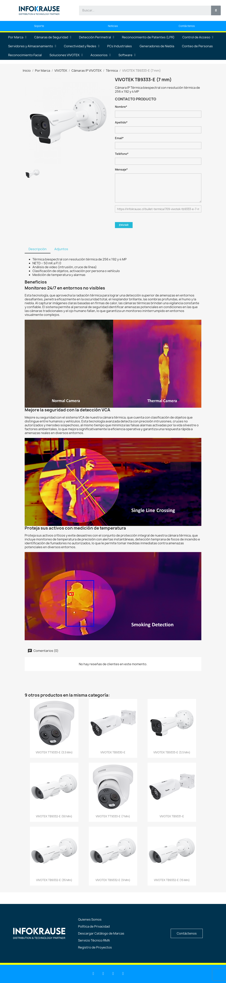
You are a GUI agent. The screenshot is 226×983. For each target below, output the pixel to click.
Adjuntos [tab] (61, 249)
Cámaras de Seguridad (52, 37)
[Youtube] (103, 973)
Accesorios (100, 55)
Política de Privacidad (94, 926)
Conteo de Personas (197, 46)
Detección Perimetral (96, 37)
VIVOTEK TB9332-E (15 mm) (172, 880)
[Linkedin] (93, 973)
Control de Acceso (197, 37)
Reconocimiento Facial (25, 55)
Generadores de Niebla (157, 46)
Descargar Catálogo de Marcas (101, 933)
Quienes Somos (90, 919)
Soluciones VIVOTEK (66, 55)
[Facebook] (113, 973)
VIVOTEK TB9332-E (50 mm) (54, 816)
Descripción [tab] (38, 249)
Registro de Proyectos (95, 947)
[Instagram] (123, 973)
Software (127, 55)
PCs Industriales (119, 46)
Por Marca (17, 37)
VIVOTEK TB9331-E (172, 816)
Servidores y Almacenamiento (32, 46)
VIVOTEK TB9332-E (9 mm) (113, 880)
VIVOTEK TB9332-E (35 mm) (54, 880)
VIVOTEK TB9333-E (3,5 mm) (171, 752)
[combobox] (143, 10)
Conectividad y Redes (81, 46)
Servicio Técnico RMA (94, 940)
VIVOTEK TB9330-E (112, 752)
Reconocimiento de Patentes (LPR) (148, 37)
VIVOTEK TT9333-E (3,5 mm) (54, 752)
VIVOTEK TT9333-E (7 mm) (113, 816)
